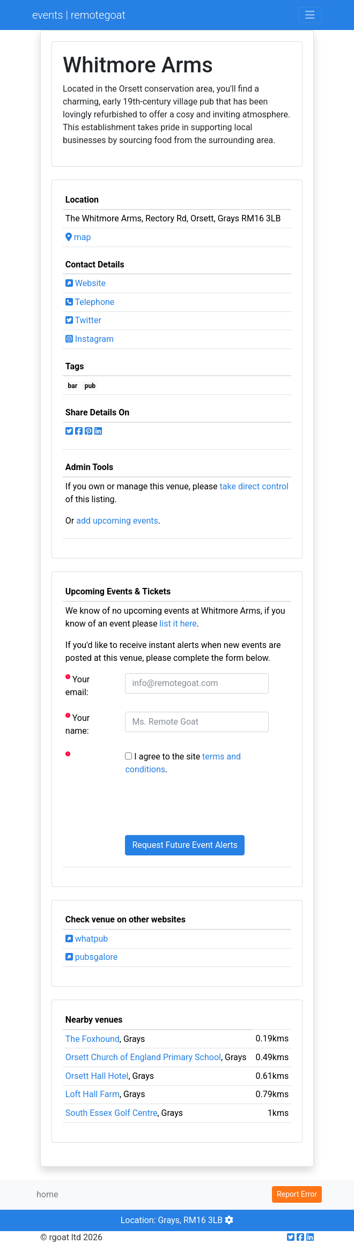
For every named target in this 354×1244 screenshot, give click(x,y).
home (47, 1194)
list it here (177, 624)
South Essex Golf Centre (111, 1113)
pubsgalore (91, 957)
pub (90, 386)
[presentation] (206, 805)
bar (73, 386)
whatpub (86, 939)
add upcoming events (117, 521)
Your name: (77, 724)
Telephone (90, 302)
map (78, 237)
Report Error (297, 1194)
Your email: (77, 685)
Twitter (83, 320)
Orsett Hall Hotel (97, 1076)
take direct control (254, 486)
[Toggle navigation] (310, 15)
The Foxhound (92, 1039)
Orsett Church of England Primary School (143, 1057)
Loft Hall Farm (92, 1094)
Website (85, 283)
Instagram (89, 339)
